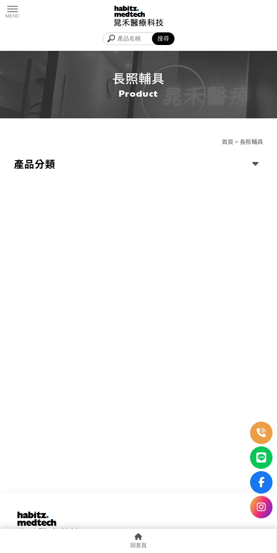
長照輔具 (251, 141)
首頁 (227, 141)
